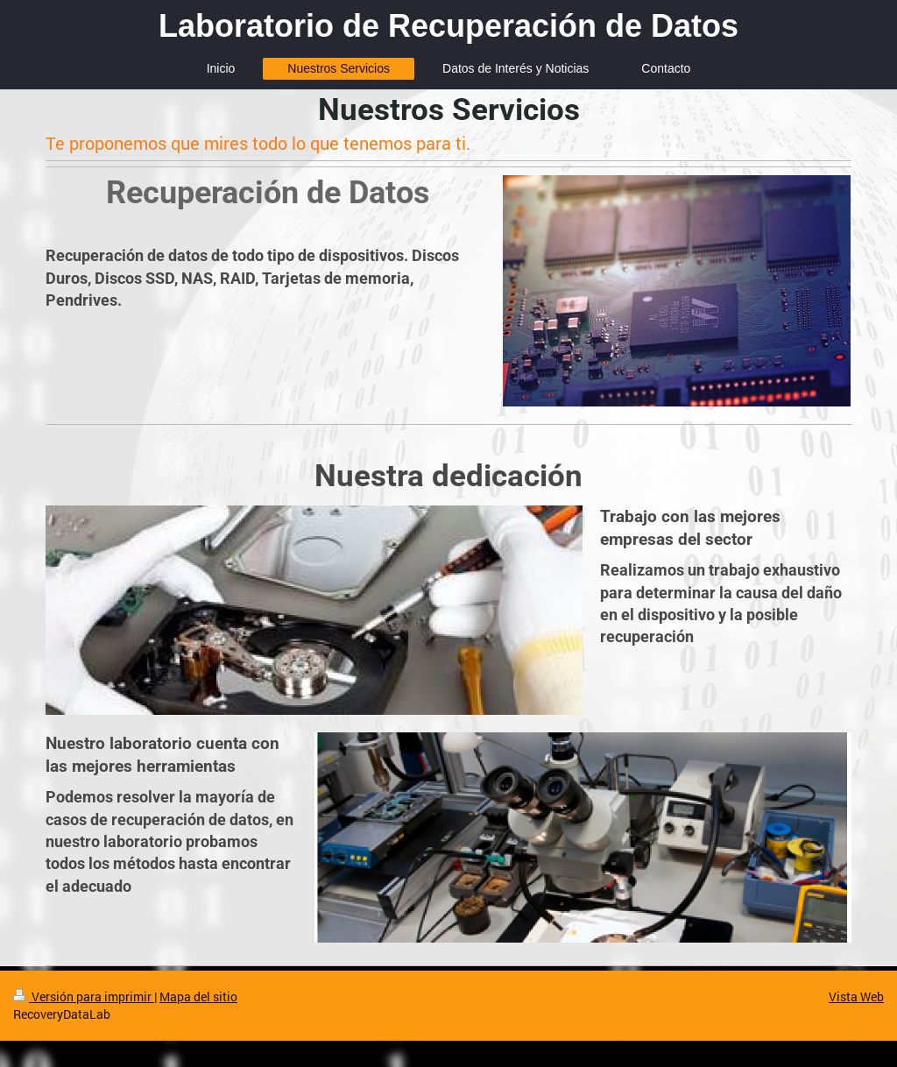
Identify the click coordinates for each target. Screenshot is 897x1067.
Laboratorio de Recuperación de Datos (448, 26)
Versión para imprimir (83, 996)
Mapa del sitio (198, 996)
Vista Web (856, 996)
